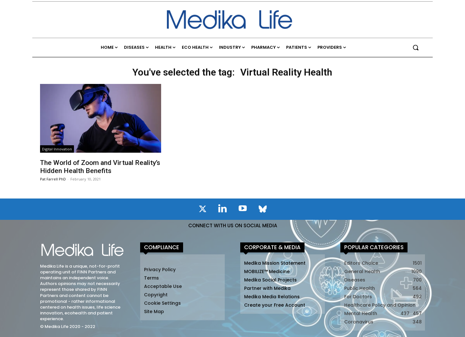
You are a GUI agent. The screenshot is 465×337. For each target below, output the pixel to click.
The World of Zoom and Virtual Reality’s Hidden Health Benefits (100, 167)
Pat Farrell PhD (53, 179)
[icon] (202, 210)
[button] (415, 47)
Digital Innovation (57, 149)
